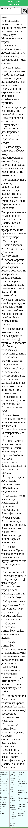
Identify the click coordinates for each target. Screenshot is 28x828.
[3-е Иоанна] (21, 776)
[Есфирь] (2, 802)
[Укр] (10, 1)
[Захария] (12, 805)
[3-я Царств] (3, 788)
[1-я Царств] (3, 783)
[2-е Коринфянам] (22, 785)
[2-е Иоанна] (21, 774)
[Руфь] (6, 781)
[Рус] (18, 1)
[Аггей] (12, 803)
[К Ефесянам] (21, 790)
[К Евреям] (21, 813)
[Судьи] (2, 781)
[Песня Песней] (4, 811)
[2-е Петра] (12, 825)
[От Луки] (12, 814)
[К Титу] (20, 808)
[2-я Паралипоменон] (4, 797)
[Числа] (6, 774)
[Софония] (12, 800)
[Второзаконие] (4, 776)
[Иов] (6, 802)
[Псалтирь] (3, 804)
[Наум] (11, 796)
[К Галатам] (21, 788)
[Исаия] (2, 813)
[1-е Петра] (12, 823)
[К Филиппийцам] (22, 792)
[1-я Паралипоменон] (4, 793)
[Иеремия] (12, 772)
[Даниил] (12, 780)
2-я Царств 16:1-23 (10, 11)
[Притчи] (2, 806)
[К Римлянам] (21, 781)
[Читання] (14, 4)
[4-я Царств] (3, 790)
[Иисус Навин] (4, 779)
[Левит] (2, 774)
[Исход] (6, 772)
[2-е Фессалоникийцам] (23, 801)
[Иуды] (20, 779)
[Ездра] (2, 799)
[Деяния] (12, 818)
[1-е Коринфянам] (22, 783)
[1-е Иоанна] (21, 772)
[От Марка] (12, 812)
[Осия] (11, 782)
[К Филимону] (21, 811)
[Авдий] (12, 789)
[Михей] (12, 794)
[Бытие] (2, 772)
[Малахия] (12, 807)
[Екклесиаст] (3, 808)
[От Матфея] (13, 809)
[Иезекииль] (13, 778)
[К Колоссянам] (22, 794)
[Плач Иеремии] (12, 775)
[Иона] (11, 791)
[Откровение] (21, 815)
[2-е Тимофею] (21, 806)
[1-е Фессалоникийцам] (23, 797)
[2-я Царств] (3, 785)
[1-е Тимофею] (21, 804)
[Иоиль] (12, 785)
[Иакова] (12, 821)
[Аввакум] (12, 798)
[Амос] (11, 787)
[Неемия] (6, 799)
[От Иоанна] (13, 816)
